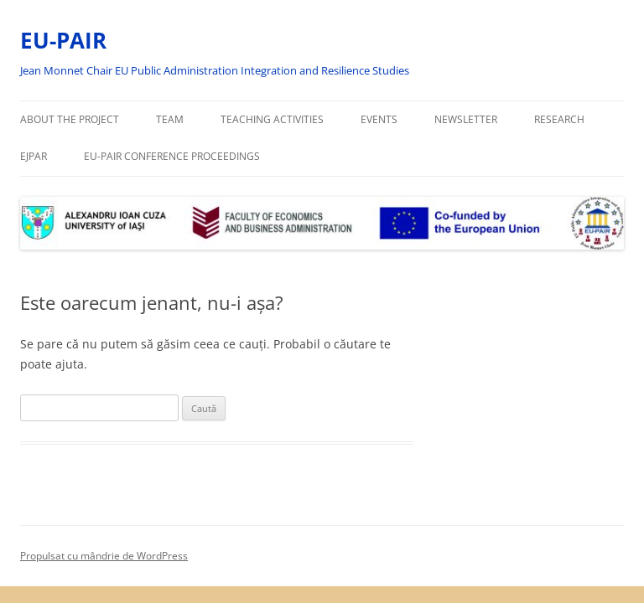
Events (379, 119)
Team (170, 119)
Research (559, 119)
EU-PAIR (63, 40)
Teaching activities (272, 119)
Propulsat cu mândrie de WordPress (104, 556)
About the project (69, 119)
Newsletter (465, 119)
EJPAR (33, 156)
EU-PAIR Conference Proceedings (172, 156)
